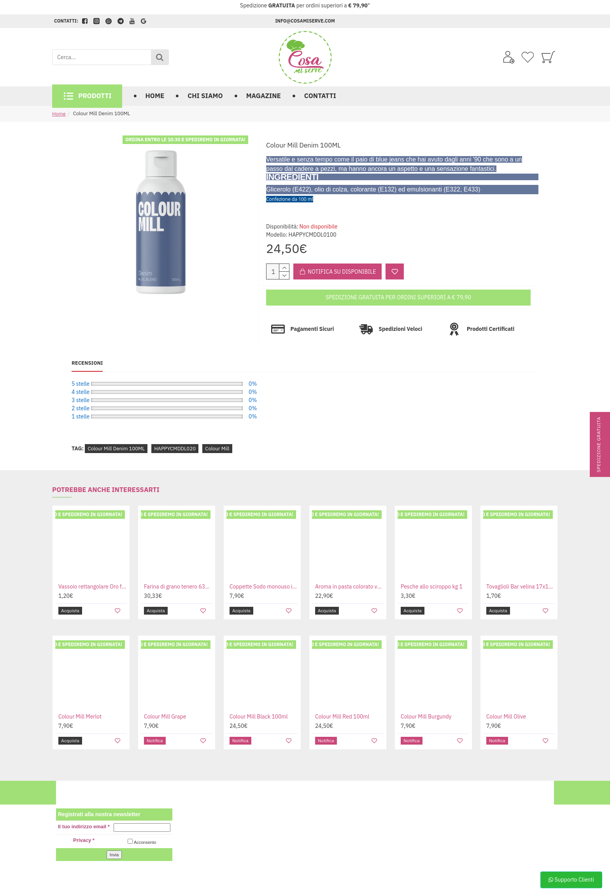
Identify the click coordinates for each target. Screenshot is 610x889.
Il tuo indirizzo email (84, 812)
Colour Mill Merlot (80, 701)
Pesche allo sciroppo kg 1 (432, 571)
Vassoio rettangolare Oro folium (92, 571)
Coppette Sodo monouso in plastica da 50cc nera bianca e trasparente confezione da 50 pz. (264, 571)
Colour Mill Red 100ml (342, 701)
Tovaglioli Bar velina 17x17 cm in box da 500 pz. (520, 571)
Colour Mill (217, 433)
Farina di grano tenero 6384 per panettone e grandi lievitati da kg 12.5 (178, 571)
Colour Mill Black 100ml (259, 701)
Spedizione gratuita (598, 445)
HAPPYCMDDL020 (175, 433)
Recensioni (87, 356)
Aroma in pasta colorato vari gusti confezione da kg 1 (349, 571)
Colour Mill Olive (506, 701)
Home (59, 114)
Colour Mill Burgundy (426, 701)
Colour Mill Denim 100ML (116, 433)
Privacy (84, 825)
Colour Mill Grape (165, 701)
